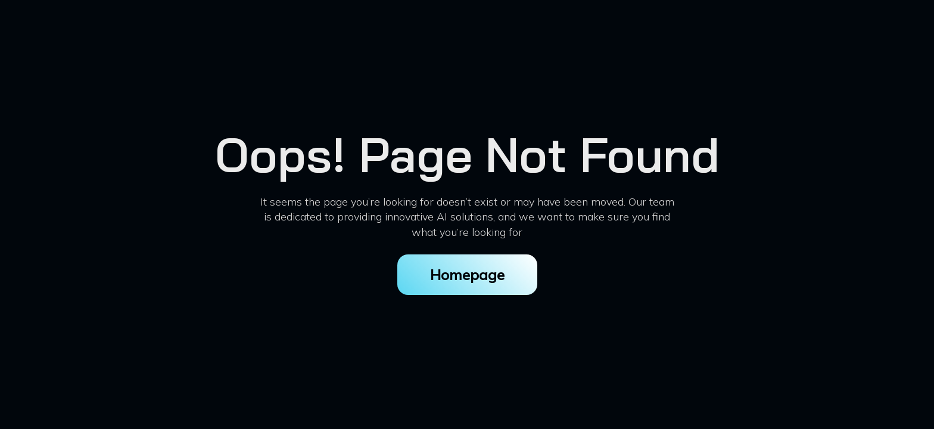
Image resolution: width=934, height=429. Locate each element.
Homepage (467, 275)
